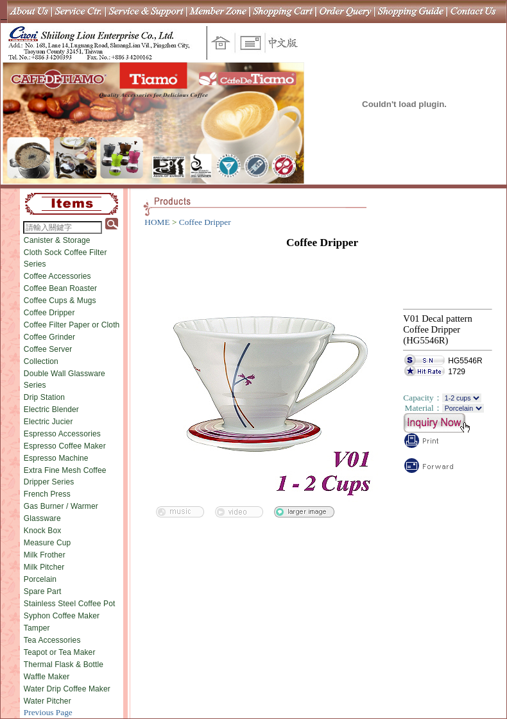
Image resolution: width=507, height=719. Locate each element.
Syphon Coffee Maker (61, 615)
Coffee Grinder (49, 337)
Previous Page (48, 712)
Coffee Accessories (57, 276)
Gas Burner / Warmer (61, 506)
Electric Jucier (48, 421)
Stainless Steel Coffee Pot (70, 603)
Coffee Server (48, 349)
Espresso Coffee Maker (65, 446)
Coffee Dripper (49, 312)
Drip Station (44, 397)
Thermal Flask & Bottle (63, 664)
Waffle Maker (47, 676)
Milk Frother (44, 554)
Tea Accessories (52, 640)
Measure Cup (47, 542)
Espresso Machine (56, 458)
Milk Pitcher (44, 567)
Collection (41, 361)
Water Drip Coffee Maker (67, 688)
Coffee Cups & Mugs (60, 300)
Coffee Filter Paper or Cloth (72, 324)
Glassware (42, 518)
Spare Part (43, 591)
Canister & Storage (57, 240)
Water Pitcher (47, 701)
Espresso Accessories (62, 433)
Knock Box (43, 530)
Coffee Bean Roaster (60, 288)
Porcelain (40, 579)
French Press (47, 494)
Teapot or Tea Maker (60, 652)
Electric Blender (51, 409)
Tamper (37, 628)
